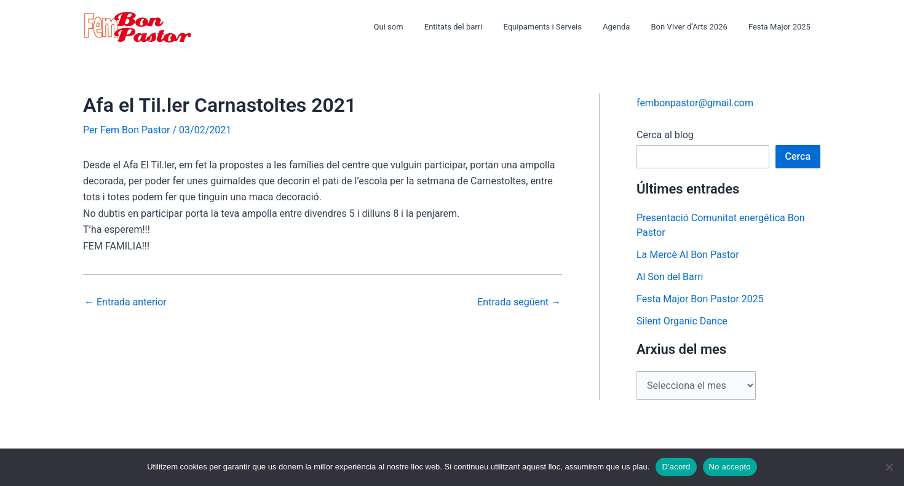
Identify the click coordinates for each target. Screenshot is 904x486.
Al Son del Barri (670, 277)
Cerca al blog (665, 135)
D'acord (676, 466)
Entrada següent (519, 302)
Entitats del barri (475, 26)
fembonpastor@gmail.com (694, 103)
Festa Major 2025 (782, 26)
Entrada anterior (125, 302)
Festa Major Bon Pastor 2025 (700, 299)
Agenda (628, 26)
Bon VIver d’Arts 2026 (697, 26)
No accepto (730, 466)
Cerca (798, 156)
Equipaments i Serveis (560, 26)
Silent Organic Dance (682, 321)
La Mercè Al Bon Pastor (687, 255)
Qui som (415, 26)
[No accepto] (888, 467)
